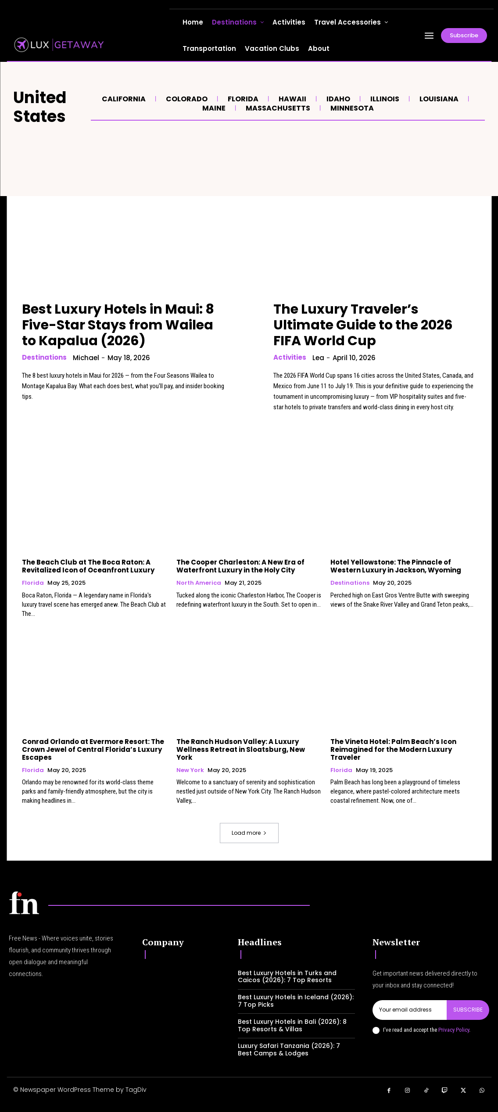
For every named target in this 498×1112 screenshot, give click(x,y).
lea (318, 357)
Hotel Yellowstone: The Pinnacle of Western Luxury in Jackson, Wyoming (395, 566)
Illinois (383, 99)
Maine (213, 108)
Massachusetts (277, 108)
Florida (242, 99)
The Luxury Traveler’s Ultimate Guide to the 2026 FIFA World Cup (363, 325)
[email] (410, 1009)
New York (190, 770)
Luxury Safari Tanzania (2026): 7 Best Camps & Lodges (289, 1049)
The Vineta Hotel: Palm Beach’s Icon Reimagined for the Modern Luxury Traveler (393, 749)
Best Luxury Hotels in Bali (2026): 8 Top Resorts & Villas (292, 1025)
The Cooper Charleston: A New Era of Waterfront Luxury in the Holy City (240, 566)
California (123, 99)
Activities (289, 357)
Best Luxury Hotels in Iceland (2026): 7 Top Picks (296, 1001)
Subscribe (468, 1009)
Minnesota (351, 108)
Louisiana (438, 99)
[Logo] (24, 903)
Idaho (337, 99)
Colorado (186, 99)
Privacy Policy (453, 1029)
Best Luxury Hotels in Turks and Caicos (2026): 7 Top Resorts (287, 977)
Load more (249, 833)
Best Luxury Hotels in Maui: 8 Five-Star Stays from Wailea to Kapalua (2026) (118, 325)
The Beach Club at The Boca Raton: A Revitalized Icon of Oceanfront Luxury (88, 566)
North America (198, 582)
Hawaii (291, 99)
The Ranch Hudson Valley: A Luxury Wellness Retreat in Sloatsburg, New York (240, 749)
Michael (86, 357)
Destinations (44, 357)
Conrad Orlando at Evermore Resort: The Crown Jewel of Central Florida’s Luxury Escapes (93, 749)
